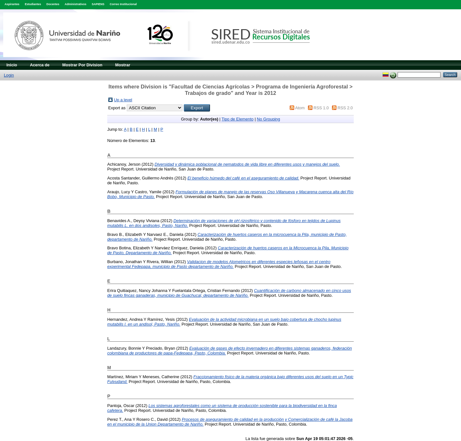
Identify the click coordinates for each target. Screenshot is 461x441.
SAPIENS (98, 4)
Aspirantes (11, 4)
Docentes (52, 4)
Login (9, 75)
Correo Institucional (123, 4)
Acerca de (39, 64)
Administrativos (75, 4)
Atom (300, 107)
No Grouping (268, 119)
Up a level (123, 99)
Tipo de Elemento (238, 119)
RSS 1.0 (321, 107)
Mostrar (122, 64)
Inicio (11, 64)
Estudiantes (33, 4)
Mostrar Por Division (82, 64)
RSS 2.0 (345, 107)
